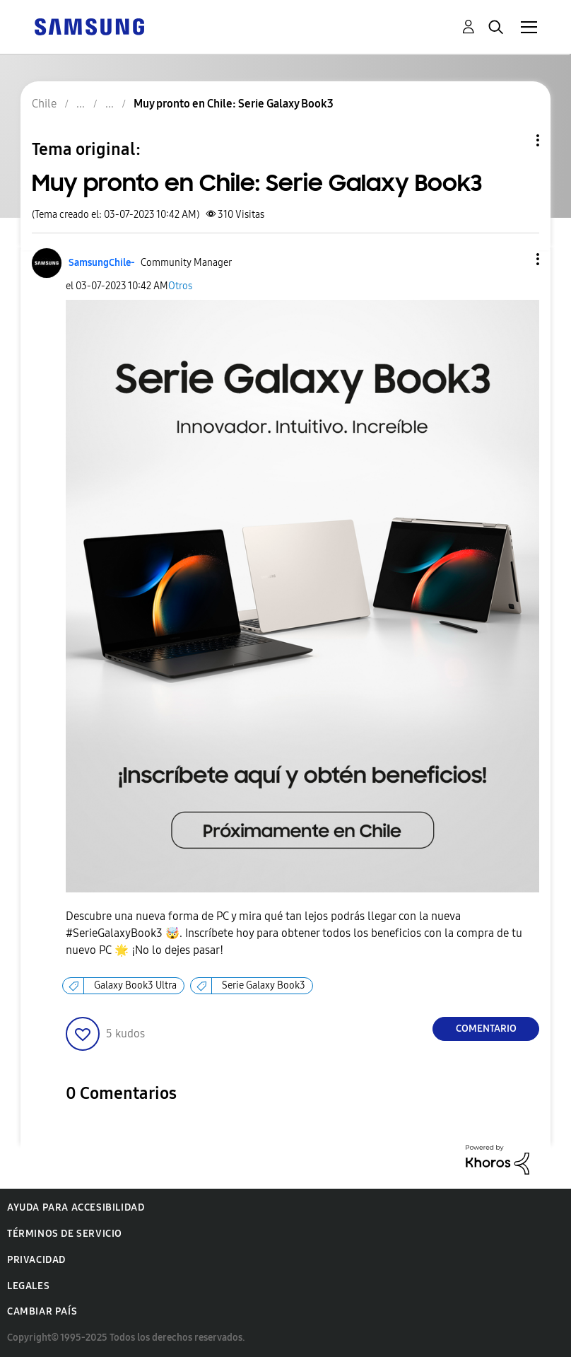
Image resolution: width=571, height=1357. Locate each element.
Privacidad (36, 1260)
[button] (514, 259)
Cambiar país (42, 1311)
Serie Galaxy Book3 (263, 985)
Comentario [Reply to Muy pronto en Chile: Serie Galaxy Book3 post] (486, 1029)
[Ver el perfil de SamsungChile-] (102, 263)
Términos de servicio (64, 1234)
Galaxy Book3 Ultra (135, 985)
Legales (28, 1286)
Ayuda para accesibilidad (75, 1207)
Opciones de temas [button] (513, 140)
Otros (180, 286)
